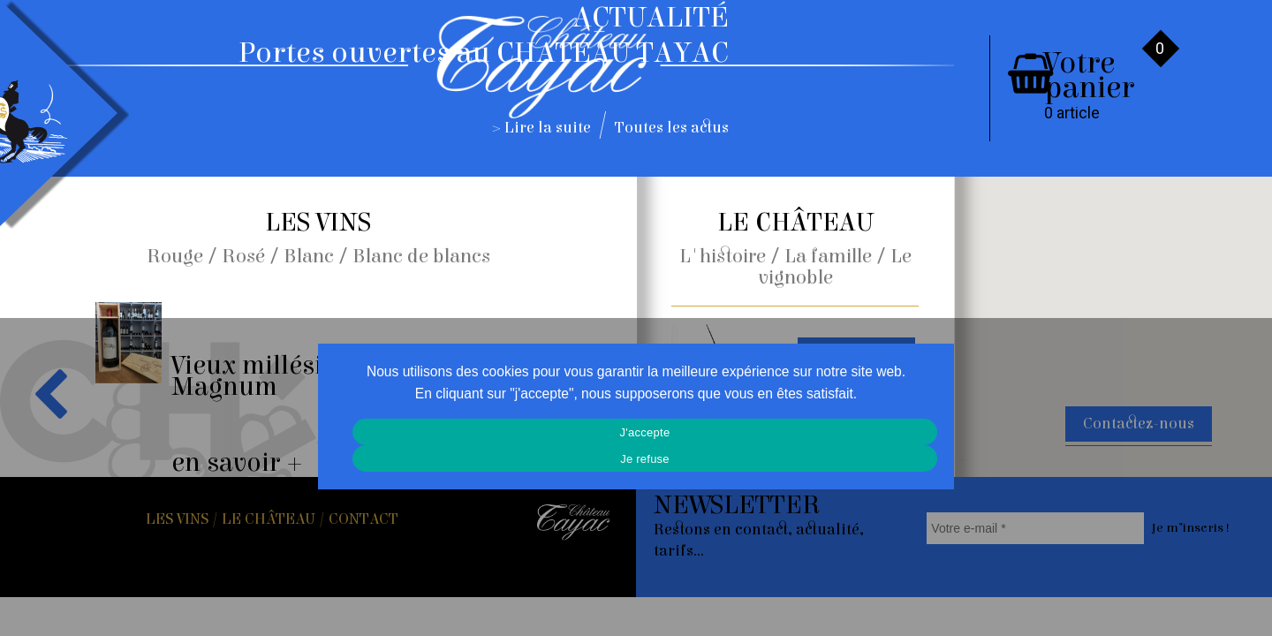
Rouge (175, 256)
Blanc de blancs (421, 256)
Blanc (309, 256)
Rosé (243, 256)
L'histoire (722, 256)
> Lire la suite (542, 127)
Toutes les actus (672, 127)
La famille (828, 256)
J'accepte (645, 432)
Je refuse (645, 459)
